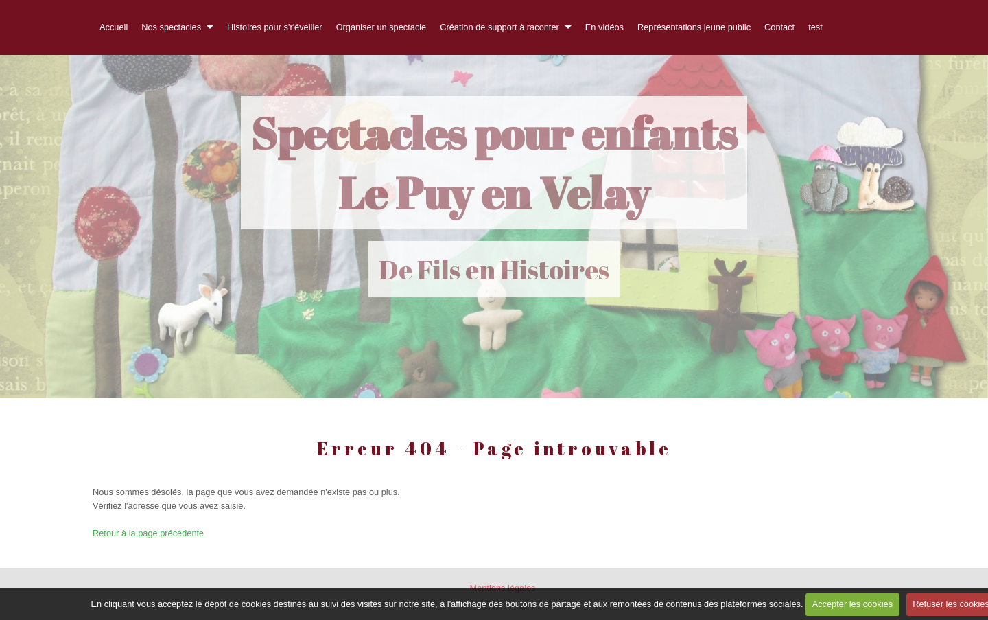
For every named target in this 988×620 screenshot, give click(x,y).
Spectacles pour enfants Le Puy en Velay (494, 162)
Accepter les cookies (852, 604)
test (815, 27)
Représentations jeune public (694, 27)
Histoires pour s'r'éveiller (274, 27)
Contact (779, 27)
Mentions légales (502, 588)
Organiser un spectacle (381, 27)
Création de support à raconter (499, 27)
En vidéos (604, 27)
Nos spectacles (171, 27)
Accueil (113, 27)
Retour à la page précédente (148, 533)
